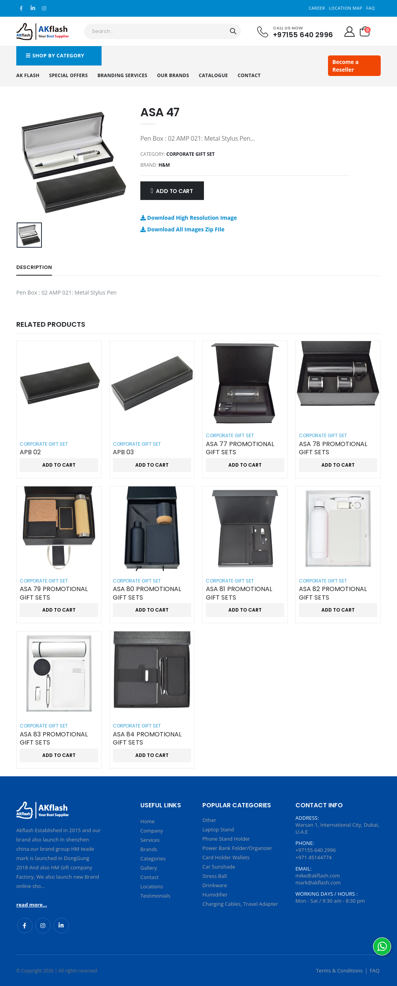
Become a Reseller (345, 65)
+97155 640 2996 (303, 34)
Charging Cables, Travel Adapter (240, 903)
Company (151, 830)
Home (147, 821)
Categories (153, 858)
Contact (249, 75)
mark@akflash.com (318, 882)
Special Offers (68, 75)
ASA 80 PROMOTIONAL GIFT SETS (147, 593)
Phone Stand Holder (226, 838)
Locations (151, 886)
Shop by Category (55, 55)
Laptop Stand (218, 829)
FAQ (370, 8)
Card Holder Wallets (226, 857)
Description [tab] (34, 267)
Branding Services (122, 75)
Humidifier (215, 894)
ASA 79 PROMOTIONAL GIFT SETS (54, 593)
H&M (164, 165)
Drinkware (214, 885)
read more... (31, 904)
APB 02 (30, 452)
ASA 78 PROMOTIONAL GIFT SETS (333, 448)
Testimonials (155, 895)
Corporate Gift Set (190, 154)
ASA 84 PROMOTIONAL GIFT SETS (147, 738)
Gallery (148, 867)
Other (209, 820)
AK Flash (28, 75)
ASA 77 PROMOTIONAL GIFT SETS (240, 448)
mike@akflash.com (317, 875)
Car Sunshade (218, 866)
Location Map (345, 8)
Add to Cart (174, 191)
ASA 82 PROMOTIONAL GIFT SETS (333, 593)
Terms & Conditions (339, 970)
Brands (148, 849)
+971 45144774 (313, 857)
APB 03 (123, 452)
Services (150, 839)
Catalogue (213, 75)
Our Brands (173, 75)
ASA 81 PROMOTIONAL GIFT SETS (239, 593)
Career (317, 8)
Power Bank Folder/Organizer (237, 848)
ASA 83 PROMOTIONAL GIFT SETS (54, 738)
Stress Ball (214, 875)
